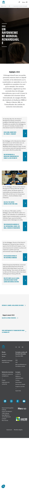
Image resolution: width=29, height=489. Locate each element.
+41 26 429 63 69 (6, 417)
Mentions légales (18, 429)
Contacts (4, 418)
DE (19, 347)
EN (22, 347)
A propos (17, 372)
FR (16, 347)
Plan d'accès (5, 420)
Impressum (9, 429)
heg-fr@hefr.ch (5, 415)
